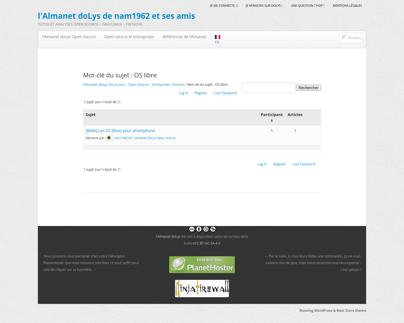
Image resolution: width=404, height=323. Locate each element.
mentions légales (347, 5)
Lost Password (225, 93)
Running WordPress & (317, 310)
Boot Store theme (351, 310)
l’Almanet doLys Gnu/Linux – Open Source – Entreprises (126, 84)
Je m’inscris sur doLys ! (264, 5)
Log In (183, 93)
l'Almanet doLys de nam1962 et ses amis (116, 15)
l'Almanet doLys (168, 236)
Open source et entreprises (129, 36)
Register (201, 93)
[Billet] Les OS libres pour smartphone (120, 130)
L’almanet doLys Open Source (154, 138)
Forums (179, 84)
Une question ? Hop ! (307, 5)
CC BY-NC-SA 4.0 (207, 243)
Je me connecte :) (223, 5)
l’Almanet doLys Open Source (69, 36)
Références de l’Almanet (184, 36)
